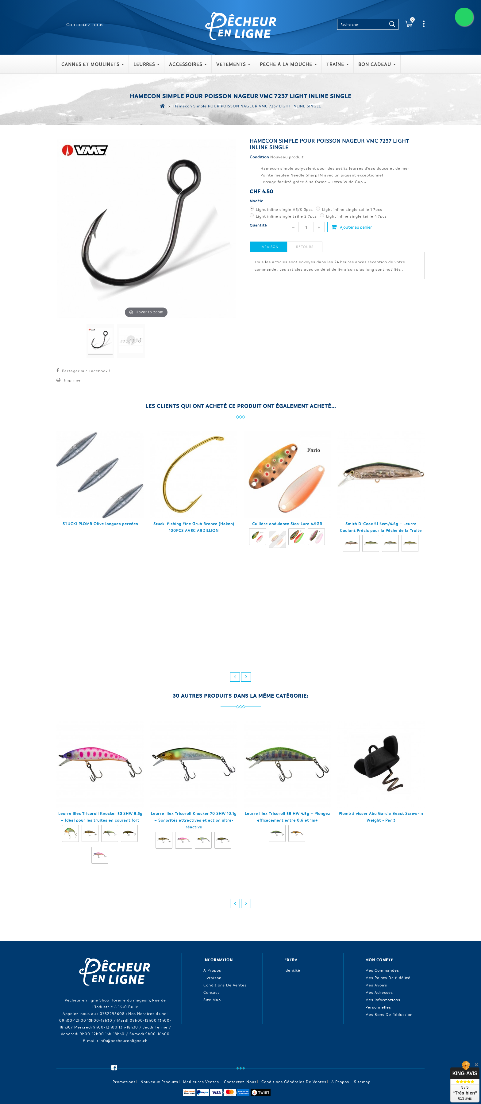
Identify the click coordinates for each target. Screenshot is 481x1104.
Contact (211, 992)
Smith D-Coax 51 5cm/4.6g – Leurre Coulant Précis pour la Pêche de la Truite (381, 527)
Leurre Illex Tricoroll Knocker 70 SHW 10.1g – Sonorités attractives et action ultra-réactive (194, 820)
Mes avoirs (376, 984)
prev (235, 677)
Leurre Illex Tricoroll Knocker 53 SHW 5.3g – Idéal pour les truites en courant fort (100, 817)
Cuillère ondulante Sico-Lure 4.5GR (287, 523)
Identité (292, 969)
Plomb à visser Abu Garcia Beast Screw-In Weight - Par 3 (381, 817)
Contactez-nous (85, 24)
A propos (212, 969)
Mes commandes (382, 969)
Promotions (124, 1070)
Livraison (269, 246)
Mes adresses (379, 992)
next (246, 677)
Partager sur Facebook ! (86, 370)
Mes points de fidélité (387, 977)
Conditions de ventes (225, 984)
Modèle (257, 201)
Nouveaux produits (159, 1070)
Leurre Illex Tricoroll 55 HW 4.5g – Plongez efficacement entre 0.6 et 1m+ (287, 817)
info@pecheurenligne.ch (123, 1040)
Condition (259, 156)
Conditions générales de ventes (293, 1070)
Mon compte (379, 959)
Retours (305, 246)
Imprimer (73, 380)
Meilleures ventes (201, 1070)
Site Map (212, 999)
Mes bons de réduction (389, 1014)
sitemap (362, 1070)
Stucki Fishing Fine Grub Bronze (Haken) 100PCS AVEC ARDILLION (193, 527)
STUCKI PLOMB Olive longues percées (100, 523)
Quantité (258, 225)
